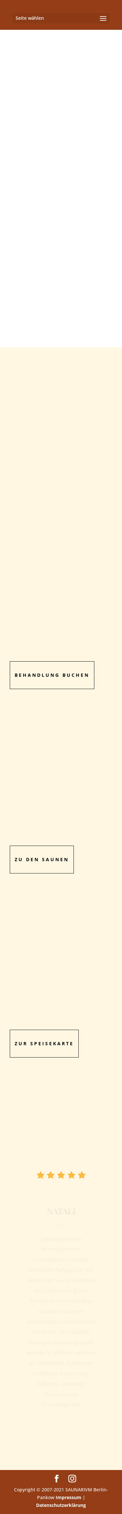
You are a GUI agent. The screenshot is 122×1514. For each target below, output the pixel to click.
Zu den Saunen (42, 859)
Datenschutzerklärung (61, 1505)
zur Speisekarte (44, 1043)
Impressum (68, 1497)
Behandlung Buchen (52, 675)
